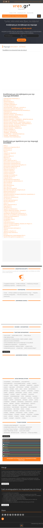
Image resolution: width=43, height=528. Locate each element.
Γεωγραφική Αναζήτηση (9, 283)
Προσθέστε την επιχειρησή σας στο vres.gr (14, 50)
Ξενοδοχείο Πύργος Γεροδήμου (11, 429)
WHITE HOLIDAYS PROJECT (30, 348)
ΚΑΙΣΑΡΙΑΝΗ (28, 396)
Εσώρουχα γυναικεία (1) (9, 193)
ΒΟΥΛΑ (25, 389)
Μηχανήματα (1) (8, 206)
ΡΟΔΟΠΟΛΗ (29, 414)
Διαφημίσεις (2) (7, 159)
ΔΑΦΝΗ (5, 392)
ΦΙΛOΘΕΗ (34, 416)
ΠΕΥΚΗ (25, 412)
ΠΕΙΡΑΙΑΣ (35, 411)
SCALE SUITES (7, 335)
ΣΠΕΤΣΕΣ (11, 416)
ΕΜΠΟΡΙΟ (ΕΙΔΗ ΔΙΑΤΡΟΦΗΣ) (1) (11, 118)
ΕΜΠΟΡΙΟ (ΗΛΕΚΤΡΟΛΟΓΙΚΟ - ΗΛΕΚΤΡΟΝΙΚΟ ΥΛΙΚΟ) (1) (17, 122)
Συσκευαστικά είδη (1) (9, 222)
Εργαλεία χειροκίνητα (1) (10, 191)
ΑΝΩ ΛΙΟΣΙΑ (12, 387)
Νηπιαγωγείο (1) (8, 207)
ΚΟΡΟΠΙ (11, 400)
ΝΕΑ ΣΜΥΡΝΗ (24, 407)
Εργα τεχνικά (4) (7, 187)
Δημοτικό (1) (7, 157)
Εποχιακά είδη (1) (8, 178)
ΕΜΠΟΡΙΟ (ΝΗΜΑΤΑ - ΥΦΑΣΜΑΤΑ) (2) (13, 128)
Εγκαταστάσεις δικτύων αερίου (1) (12, 162)
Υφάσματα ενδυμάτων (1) (10, 231)
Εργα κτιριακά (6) (8, 182)
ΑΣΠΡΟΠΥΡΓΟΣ (34, 387)
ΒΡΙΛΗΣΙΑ (6, 391)
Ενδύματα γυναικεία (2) (9, 172)
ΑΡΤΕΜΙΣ (27, 387)
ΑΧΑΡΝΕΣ (12, 389)
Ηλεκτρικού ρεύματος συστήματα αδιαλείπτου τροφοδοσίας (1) (19, 194)
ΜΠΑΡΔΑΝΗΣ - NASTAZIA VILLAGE (11, 432)
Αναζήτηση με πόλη (21, 285)
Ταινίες (5, 456)
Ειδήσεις (5, 449)
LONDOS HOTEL (29, 346)
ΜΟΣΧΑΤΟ (33, 403)
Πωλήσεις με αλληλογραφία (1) (11, 216)
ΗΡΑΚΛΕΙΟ (6, 396)
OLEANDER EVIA (22, 344)
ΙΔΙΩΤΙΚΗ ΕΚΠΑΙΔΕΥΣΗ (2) (10, 131)
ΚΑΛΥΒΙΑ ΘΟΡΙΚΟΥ (8, 398)
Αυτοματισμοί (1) (8, 148)
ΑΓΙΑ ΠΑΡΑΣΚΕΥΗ (16, 381)
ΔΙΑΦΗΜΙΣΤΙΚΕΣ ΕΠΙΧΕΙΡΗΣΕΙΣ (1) (12, 98)
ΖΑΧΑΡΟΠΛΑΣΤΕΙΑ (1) (9, 101)
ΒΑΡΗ (17, 389)
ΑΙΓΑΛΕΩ (6, 385)
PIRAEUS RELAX (27, 335)
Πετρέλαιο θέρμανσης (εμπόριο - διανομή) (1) (15, 210)
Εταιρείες (6, 440)
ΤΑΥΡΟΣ (22, 416)
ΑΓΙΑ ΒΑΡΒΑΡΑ (7, 381)
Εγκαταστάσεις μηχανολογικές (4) (12, 166)
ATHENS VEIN (20, 348)
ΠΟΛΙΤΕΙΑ (31, 412)
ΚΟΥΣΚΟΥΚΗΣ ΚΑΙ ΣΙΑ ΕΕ (9, 348)
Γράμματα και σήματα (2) (10, 153)
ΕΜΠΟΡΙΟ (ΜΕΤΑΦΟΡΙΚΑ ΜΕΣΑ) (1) (12, 126)
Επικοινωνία (7, 296)
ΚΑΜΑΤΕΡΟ (16, 398)
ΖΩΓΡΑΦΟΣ (24, 394)
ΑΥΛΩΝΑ (6, 389)
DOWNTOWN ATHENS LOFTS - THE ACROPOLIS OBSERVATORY (18, 427)
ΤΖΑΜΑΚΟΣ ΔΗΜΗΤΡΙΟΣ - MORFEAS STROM (14, 346)
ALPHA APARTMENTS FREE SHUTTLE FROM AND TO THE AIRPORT (18, 343)
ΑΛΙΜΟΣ (16, 385)
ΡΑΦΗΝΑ (23, 414)
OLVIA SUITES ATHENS (24, 431)
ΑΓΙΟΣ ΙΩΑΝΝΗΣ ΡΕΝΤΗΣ (19, 383)
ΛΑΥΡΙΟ (36, 400)
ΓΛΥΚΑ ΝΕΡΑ (30, 391)
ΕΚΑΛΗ (30, 392)
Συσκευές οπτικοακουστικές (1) (11, 225)
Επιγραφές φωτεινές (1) (9, 176)
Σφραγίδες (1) (7, 226)
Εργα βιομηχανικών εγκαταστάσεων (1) (13, 181)
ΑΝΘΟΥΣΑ (36, 385)
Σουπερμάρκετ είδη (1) (9, 219)
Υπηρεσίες (35, 293)
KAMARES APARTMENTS (25, 429)
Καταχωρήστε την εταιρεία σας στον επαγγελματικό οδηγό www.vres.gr (21, 459)
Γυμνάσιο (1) (7, 154)
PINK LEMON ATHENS (9, 337)
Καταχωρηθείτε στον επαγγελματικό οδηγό (15, 16)
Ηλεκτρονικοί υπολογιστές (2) (11, 197)
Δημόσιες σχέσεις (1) (9, 156)
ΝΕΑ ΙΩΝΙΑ (14, 405)
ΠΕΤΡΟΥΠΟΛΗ (19, 412)
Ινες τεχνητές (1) (8, 198)
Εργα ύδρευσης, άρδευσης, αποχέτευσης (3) (14, 190)
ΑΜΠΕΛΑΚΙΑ (22, 385)
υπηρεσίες (29, 1)
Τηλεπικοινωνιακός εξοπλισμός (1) (12, 228)
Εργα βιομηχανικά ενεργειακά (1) (12, 179)
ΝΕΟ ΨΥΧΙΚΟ (16, 409)
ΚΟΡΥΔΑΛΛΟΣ (18, 400)
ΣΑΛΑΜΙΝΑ (36, 414)
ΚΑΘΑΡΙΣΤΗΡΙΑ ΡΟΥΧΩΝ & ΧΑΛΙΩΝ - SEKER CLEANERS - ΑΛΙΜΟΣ (18, 339)
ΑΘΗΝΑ (29, 383)
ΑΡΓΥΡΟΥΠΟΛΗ (20, 387)
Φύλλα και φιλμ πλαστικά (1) (11, 232)
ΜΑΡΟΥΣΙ (36, 402)
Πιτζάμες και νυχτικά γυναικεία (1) (12, 212)
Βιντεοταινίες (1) (8, 150)
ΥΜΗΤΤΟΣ (28, 416)
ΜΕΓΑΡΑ (6, 403)
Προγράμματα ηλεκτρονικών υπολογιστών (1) (15, 213)
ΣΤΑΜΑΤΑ (17, 416)
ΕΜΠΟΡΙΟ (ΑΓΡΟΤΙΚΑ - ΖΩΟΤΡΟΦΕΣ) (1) (13, 115)
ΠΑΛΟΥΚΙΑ (22, 411)
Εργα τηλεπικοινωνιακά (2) (10, 188)
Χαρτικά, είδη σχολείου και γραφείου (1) (13, 237)
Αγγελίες (5, 444)
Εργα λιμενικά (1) (8, 184)
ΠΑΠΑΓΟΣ (28, 411)
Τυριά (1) (6, 229)
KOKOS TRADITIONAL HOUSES (11, 431)
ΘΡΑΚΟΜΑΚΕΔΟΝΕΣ (15, 396)
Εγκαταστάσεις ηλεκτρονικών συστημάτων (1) (15, 165)
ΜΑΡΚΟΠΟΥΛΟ (28, 402)
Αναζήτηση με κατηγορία (32, 283)
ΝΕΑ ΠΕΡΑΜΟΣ (15, 407)
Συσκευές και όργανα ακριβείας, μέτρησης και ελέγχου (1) (18, 223)
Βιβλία (5, 446)
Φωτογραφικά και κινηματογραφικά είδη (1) (14, 235)
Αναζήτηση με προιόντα (9, 285)
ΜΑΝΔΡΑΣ (13, 402)
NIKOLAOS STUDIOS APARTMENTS (11, 341)
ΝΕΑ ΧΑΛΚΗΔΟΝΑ (8, 409)
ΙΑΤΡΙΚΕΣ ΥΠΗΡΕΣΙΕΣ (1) (9, 129)
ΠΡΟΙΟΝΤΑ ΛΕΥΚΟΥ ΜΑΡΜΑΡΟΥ (11, 425)
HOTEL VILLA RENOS (32, 432)
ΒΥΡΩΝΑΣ (12, 391)
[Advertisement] (21, 251)
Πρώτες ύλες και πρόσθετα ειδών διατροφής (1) (15, 215)
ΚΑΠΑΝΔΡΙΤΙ (23, 398)
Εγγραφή (31, 294)
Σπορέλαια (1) (7, 220)
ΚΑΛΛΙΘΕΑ (35, 396)
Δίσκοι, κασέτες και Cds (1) (10, 160)
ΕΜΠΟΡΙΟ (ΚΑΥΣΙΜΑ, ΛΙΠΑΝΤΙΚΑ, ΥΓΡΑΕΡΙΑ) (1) (15, 125)
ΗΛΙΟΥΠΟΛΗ (31, 394)
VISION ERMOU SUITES (17, 335)
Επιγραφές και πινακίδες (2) (10, 175)
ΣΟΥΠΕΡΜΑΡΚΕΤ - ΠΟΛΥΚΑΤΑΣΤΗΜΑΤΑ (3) (14, 134)
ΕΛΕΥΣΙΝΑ (36, 392)
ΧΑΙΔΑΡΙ (5, 418)
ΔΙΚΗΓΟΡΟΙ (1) (7, 100)
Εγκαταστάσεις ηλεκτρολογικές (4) (12, 163)
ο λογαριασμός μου (18, 1)
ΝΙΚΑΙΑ (22, 409)
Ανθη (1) (6, 145)
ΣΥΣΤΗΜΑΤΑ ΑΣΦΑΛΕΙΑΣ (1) (10, 104)
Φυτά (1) (6, 234)
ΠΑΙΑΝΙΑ (28, 409)
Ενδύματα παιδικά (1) (9, 173)
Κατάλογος (6, 442)
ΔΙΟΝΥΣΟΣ (11, 392)
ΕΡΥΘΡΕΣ (13, 394)
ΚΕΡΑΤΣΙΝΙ (36, 398)
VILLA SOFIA (22, 425)
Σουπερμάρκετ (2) (8, 218)
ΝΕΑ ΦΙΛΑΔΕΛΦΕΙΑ (33, 407)
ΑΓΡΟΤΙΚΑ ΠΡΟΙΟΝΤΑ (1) (10, 106)
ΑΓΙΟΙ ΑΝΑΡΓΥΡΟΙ (25, 381)
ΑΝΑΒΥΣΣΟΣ (29, 385)
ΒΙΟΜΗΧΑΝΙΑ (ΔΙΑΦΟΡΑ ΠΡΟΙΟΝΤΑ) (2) (13, 109)
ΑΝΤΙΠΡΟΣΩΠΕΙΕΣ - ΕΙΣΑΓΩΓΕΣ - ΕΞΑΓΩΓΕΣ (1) (15, 107)
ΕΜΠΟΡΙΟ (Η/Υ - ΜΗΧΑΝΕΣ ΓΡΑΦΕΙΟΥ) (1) (14, 120)
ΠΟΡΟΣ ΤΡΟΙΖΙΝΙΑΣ (8, 414)
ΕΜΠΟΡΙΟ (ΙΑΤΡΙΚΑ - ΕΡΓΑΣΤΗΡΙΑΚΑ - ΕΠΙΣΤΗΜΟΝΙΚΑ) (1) (18, 123)
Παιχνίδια (6, 451)
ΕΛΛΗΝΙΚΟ (6, 394)
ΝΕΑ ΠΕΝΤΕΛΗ (7, 407)
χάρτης (40, 1)
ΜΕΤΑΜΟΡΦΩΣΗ (25, 403)
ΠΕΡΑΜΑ (6, 412)
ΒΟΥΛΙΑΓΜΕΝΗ (32, 389)
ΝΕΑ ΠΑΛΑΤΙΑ (29, 405)
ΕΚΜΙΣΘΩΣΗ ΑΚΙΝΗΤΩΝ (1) (10, 113)
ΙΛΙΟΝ (22, 396)
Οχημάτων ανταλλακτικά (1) (10, 209)
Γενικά (5, 293)
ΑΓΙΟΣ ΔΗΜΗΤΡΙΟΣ (8, 383)
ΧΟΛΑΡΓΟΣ (17, 418)
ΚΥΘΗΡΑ (31, 400)
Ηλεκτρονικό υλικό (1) (9, 195)
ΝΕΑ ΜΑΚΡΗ (21, 405)
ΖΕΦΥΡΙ (18, 394)
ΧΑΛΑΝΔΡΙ (11, 418)
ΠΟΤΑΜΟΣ (17, 414)
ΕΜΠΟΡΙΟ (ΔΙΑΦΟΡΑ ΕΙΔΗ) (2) (11, 116)
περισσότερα (6, 352)
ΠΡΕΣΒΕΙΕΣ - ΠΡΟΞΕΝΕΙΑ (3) (10, 132)
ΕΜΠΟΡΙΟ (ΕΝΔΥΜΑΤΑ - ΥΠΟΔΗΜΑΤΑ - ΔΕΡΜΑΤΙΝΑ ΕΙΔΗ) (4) (18, 119)
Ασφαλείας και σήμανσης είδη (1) (12, 147)
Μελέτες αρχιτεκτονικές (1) (10, 204)
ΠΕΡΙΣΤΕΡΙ (12, 412)
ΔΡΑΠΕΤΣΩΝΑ (19, 392)
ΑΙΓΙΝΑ (11, 385)
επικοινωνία (35, 1)
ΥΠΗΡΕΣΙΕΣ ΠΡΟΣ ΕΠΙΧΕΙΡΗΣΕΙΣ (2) (12, 137)
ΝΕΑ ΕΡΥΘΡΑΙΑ (7, 405)
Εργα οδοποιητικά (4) (9, 185)
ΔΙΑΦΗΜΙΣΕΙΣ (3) (8, 112)
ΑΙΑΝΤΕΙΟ (34, 383)
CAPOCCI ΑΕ (23, 432)
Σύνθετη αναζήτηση (20, 283)
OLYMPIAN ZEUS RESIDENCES (10, 344)
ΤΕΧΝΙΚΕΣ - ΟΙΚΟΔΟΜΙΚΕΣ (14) (11, 135)
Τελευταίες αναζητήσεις (22, 294)
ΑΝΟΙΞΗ (6, 387)
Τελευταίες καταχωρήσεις (9, 294)
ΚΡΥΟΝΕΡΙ (25, 400)
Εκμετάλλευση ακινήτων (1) (10, 168)
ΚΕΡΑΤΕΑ (30, 398)
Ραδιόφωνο (6, 453)
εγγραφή (24, 1)
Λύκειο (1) (6, 203)
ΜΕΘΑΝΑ (12, 403)
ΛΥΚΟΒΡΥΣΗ (7, 402)
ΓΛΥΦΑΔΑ (37, 391)
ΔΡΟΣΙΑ (25, 392)
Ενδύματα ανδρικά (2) (9, 170)
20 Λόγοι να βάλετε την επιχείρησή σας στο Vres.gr (20, 293)
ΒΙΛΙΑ (21, 389)
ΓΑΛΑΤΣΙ (18, 391)
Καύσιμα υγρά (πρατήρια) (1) (11, 200)
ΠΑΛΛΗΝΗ (16, 411)
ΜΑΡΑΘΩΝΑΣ (21, 402)
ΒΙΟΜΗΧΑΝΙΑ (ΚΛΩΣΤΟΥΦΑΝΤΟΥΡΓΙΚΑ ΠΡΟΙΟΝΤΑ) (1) (17, 110)
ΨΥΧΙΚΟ (23, 418)
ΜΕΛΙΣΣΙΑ (17, 403)
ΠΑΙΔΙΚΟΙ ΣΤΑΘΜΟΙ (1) (9, 103)
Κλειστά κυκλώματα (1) (9, 201)
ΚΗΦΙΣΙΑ (6, 400)
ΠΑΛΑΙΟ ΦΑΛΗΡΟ (8, 411)
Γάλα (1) (5, 151)
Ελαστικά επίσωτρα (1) (9, 169)
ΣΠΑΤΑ (5, 416)
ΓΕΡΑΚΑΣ (23, 391)
